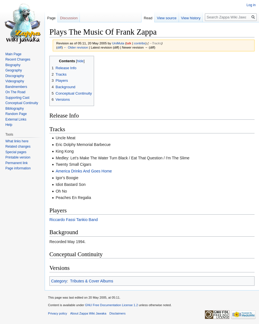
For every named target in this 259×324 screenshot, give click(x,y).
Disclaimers (117, 313)
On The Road (15, 92)
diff (59, 47)
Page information (18, 168)
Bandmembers (16, 87)
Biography (12, 65)
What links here (16, 141)
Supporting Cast (17, 98)
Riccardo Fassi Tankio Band (73, 219)
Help (8, 125)
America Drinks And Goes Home (84, 171)
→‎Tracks (154, 43)
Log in (251, 5)
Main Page (13, 54)
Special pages (15, 152)
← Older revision (76, 47)
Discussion (69, 18)
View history (191, 18)
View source (167, 18)
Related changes (17, 146)
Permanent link (16, 163)
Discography (14, 76)
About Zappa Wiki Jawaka (88, 313)
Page (51, 18)
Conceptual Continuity (21, 103)
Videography (14, 81)
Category (59, 281)
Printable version (17, 157)
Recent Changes (17, 59)
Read (148, 18)
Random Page (16, 114)
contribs (139, 43)
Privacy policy (57, 313)
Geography (13, 70)
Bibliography (14, 109)
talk (128, 43)
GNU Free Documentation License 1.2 (111, 305)
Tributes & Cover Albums (91, 281)
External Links (15, 119)
